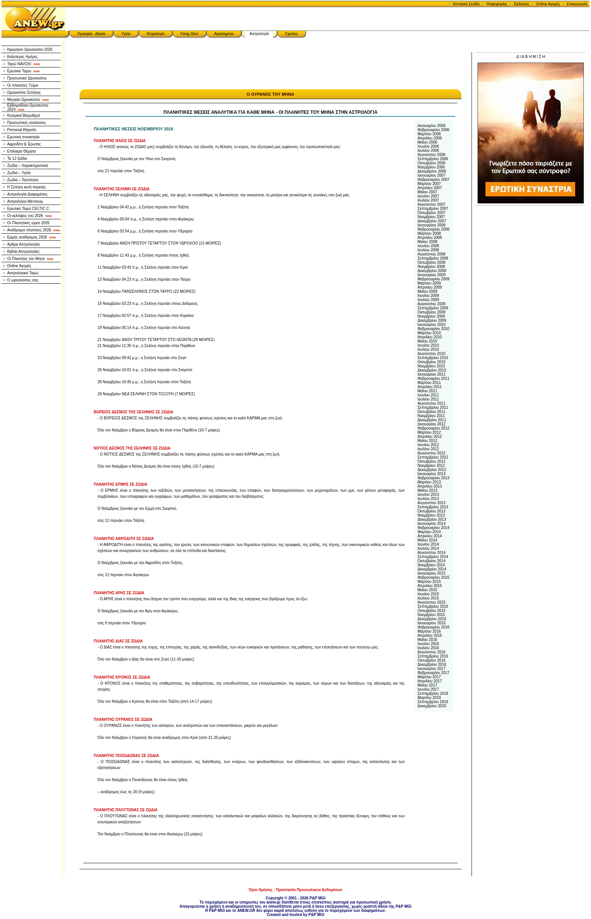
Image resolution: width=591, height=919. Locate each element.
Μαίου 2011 (427, 391)
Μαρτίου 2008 (429, 233)
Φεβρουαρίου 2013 (434, 478)
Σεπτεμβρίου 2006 (433, 159)
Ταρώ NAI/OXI (23, 64)
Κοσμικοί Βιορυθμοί (23, 115)
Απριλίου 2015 (430, 586)
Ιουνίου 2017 (428, 689)
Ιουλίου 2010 (428, 349)
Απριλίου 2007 (430, 188)
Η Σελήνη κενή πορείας (26, 187)
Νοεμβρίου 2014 (431, 565)
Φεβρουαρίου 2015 (434, 577)
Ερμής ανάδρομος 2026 (31, 237)
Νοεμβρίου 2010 (431, 366)
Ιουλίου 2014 (428, 548)
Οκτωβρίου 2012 (432, 461)
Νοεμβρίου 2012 (431, 465)
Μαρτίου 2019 (429, 698)
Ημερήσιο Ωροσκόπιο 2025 (29, 49)
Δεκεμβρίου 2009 (432, 320)
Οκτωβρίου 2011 (432, 412)
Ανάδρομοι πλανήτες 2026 (33, 230)
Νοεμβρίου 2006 (431, 167)
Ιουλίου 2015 (428, 598)
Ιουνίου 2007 (428, 196)
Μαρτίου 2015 (429, 582)
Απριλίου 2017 (430, 681)
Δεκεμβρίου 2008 (432, 271)
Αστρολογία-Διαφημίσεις (27, 194)
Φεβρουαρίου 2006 (434, 130)
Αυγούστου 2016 (432, 652)
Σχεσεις (291, 34)
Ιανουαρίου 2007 (432, 175)
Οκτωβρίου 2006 (432, 163)
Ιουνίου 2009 (428, 296)
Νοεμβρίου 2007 (431, 217)
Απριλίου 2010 (430, 337)
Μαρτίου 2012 (429, 432)
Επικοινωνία (577, 4)
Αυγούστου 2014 (432, 552)
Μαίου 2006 (427, 142)
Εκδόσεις (521, 4)
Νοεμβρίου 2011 (431, 416)
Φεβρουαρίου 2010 (434, 329)
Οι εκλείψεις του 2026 (29, 216)
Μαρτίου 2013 (429, 482)
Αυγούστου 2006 (432, 155)
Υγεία (125, 34)
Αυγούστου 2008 (432, 254)
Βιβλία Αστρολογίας (23, 251)
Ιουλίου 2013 (428, 499)
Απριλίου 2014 (430, 536)
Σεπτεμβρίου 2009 (433, 308)
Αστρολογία (259, 34)
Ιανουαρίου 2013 (432, 474)
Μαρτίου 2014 (429, 532)
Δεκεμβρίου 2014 (432, 569)
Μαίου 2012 (427, 441)
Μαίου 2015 (427, 590)
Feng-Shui (189, 34)
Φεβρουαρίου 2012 (434, 428)
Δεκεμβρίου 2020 (432, 706)
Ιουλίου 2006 (428, 150)
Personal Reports (21, 130)
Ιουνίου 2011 (428, 395)
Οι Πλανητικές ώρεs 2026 (28, 223)
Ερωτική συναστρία (23, 137)
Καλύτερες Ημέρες (22, 57)
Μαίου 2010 (427, 341)
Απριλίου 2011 (430, 387)
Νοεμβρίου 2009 (431, 316)
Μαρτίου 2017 (429, 677)
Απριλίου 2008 (430, 237)
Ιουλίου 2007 (428, 200)
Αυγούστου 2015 (432, 602)
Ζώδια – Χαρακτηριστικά (27, 166)
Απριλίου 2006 (430, 138)
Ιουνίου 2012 (428, 445)
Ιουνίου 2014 (428, 544)
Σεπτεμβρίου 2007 (433, 208)
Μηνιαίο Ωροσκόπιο (28, 100)
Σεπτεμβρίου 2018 (433, 693)
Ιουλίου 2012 (428, 449)
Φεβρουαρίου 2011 (434, 378)
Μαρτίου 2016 (429, 631)
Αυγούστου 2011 (432, 403)
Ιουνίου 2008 (428, 246)
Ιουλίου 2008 (428, 250)
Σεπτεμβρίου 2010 (433, 358)
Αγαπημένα (224, 34)
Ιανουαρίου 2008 (432, 225)
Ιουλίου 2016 (428, 648)
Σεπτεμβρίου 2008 (433, 258)
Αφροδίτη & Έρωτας (24, 144)
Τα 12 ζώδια (17, 158)
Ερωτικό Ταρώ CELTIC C (28, 208)
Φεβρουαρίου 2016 (434, 627)
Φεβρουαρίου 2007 (434, 179)
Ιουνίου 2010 (428, 345)
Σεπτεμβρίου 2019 (433, 702)
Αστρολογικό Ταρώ (22, 273)
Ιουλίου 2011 (428, 399)
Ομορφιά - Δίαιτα (91, 34)
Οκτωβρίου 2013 (432, 511)
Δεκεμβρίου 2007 (432, 221)
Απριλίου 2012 (430, 436)
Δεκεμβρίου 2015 (432, 619)
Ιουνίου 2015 (428, 594)
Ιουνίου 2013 (428, 494)
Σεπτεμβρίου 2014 (433, 557)
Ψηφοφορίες (496, 4)
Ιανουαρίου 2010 (432, 325)
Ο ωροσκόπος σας (22, 280)
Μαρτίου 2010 (429, 333)
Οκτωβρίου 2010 (432, 362)
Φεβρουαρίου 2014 (434, 528)
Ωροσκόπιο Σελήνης (24, 92)
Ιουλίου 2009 (428, 300)
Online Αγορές (548, 4)
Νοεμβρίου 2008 (431, 267)
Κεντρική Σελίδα (466, 4)
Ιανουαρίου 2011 (432, 374)
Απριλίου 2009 (430, 287)
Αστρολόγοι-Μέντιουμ (25, 201)
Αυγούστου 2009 (432, 304)
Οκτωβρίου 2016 (432, 660)
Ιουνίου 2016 (428, 644)
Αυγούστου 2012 (432, 453)
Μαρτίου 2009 (429, 283)
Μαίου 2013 (427, 490)
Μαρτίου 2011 (429, 383)
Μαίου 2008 (427, 242)
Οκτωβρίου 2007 (432, 213)
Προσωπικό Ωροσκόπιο (27, 78)
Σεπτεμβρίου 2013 (433, 507)
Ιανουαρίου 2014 (432, 523)
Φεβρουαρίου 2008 (434, 229)
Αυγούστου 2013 (432, 503)
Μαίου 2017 (427, 685)
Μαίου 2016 (427, 640)
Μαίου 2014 (427, 540)
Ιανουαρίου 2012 (432, 424)
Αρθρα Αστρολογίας (23, 244)
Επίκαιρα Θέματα (21, 151)
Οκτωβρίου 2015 (432, 611)
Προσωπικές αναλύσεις (26, 123)
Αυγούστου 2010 (432, 354)
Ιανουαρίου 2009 (432, 275)
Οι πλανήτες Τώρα (22, 85)
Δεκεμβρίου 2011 (432, 420)
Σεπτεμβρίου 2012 (433, 457)
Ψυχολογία (156, 34)
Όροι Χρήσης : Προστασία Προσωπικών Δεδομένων (295, 890)
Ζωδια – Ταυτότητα (22, 180)
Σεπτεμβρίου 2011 (433, 407)
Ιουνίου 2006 (428, 146)
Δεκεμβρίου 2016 (432, 664)
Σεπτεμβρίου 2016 (433, 656)
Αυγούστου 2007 (432, 204)
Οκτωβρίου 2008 (432, 262)
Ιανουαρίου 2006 (432, 126)
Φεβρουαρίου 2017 (434, 673)
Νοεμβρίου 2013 (431, 515)
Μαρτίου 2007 (429, 184)
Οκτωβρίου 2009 (432, 312)
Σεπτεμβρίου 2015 (433, 606)
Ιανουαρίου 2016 (432, 623)
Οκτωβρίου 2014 (432, 561)
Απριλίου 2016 (430, 635)
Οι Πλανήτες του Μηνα (30, 259)
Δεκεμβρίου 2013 (432, 519)
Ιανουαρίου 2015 (432, 573)
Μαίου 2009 (427, 291)
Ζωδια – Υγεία (19, 173)
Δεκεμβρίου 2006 (432, 171)
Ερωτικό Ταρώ (23, 71)
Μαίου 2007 (427, 192)
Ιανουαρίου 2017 (432, 669)
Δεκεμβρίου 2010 (432, 370)
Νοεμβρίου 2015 (431, 615)
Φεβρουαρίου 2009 (434, 279)
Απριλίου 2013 (430, 486)
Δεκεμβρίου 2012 (432, 470)
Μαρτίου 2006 (429, 134)
